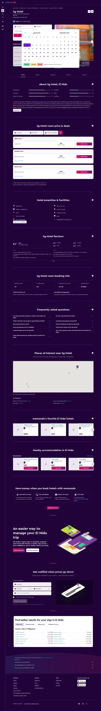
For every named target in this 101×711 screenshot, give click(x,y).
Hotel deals (15, 8)
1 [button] (60, 41)
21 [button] (44, 52)
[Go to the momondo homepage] (11, 2)
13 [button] (40, 48)
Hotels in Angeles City (59, 639)
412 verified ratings (25, 21)
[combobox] (33, 584)
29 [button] (48, 56)
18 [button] (32, 52)
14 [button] (44, 48)
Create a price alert (79, 499)
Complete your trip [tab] (53, 624)
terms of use (33, 604)
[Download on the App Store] (81, 685)
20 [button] (40, 52)
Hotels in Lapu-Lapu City (21, 639)
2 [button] (25, 45)
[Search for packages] (3, 17)
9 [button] (25, 48)
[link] (31, 468)
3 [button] (68, 41)
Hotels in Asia (23, 8)
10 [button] (29, 48)
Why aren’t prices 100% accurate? (54, 668)
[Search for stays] (3, 10)
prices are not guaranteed (47, 657)
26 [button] (36, 56)
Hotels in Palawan (44, 8)
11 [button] (32, 48)
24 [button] (29, 56)
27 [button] (40, 56)
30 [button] (25, 60)
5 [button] (36, 45)
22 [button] (48, 52)
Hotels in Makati (57, 634)
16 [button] (25, 52)
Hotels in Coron (19, 636)
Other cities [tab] (19, 624)
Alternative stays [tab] (30, 624)
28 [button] (44, 56)
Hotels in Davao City (20, 641)
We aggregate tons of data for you (54, 665)
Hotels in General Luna (59, 643)
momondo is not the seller (54, 662)
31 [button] (29, 60)
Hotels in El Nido (53, 8)
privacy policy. (41, 604)
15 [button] (48, 48)
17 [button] (29, 52)
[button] (2, 2)
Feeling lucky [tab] (41, 624)
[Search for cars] (3, 13)
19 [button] (36, 52)
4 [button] (32, 45)
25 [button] (32, 56)
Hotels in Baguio (19, 643)
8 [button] (60, 45)
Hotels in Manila (57, 632)
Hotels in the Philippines (33, 8)
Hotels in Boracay (19, 632)
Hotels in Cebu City (20, 634)
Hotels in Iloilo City (58, 641)
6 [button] (40, 45)
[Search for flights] (3, 7)
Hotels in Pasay (57, 636)
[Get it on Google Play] (81, 681)
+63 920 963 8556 (18, 19)
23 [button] (25, 56)
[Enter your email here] (33, 593)
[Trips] (3, 21)
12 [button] (36, 48)
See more (90, 456)
